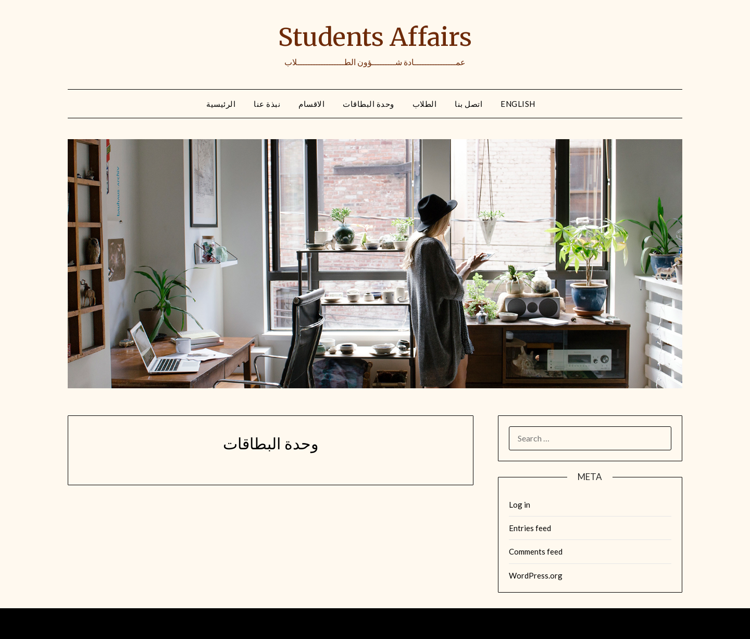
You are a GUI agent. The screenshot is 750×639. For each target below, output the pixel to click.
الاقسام (311, 103)
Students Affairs (375, 37)
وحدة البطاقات (368, 103)
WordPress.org (535, 575)
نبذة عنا (267, 103)
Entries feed (530, 528)
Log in (519, 504)
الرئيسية (220, 103)
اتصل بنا (468, 103)
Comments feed (535, 551)
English (518, 103)
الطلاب (425, 103)
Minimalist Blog (406, 624)
